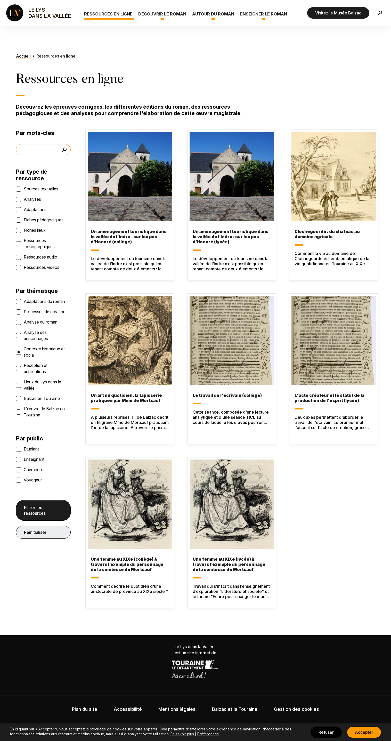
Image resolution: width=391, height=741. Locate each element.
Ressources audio (40, 257)
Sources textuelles (41, 188)
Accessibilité (128, 709)
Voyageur (33, 479)
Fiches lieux (35, 230)
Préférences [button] (208, 734)
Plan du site (84, 709)
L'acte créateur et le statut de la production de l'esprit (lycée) (329, 398)
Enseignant (34, 459)
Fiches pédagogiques (43, 219)
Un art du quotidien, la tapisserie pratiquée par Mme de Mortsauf (126, 398)
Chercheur (33, 469)
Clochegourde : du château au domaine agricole (327, 234)
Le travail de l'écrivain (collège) (227, 395)
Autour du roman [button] (213, 14)
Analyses (32, 199)
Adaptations (35, 209)
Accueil (23, 56)
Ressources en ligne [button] (108, 14)
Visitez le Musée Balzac (338, 12)
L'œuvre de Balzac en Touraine (44, 411)
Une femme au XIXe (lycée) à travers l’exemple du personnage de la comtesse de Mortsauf (229, 564)
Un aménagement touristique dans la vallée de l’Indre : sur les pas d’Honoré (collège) (129, 236)
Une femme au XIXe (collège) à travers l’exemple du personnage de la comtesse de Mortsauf (127, 564)
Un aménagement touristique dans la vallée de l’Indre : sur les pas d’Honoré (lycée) (230, 236)
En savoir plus (182, 734)
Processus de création (45, 311)
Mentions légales (177, 709)
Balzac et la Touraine (234, 709)
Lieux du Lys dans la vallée (42, 385)
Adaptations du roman (44, 301)
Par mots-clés (35, 133)
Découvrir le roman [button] (162, 14)
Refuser (326, 732)
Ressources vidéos (41, 267)
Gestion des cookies (296, 709)
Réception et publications (35, 368)
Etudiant (31, 449)
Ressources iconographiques (39, 243)
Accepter (364, 732)
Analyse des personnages (36, 335)
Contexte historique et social (44, 352)
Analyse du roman (41, 322)
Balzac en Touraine (42, 398)
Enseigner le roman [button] (263, 14)
